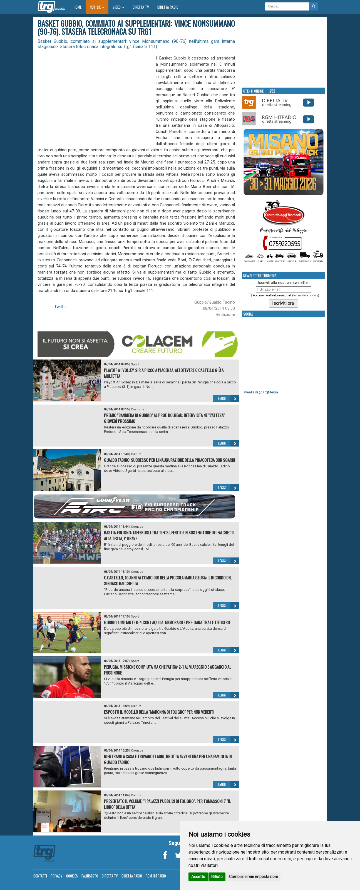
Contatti (40, 876)
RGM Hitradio (156, 876)
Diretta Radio (167, 7)
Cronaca (137, 527)
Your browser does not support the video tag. (284, 51)
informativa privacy (305, 295)
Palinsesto (89, 876)
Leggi (228, 398)
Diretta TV (141, 7)
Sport (135, 364)
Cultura (136, 454)
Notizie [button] (97, 7)
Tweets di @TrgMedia (260, 392)
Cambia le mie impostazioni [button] (253, 876)
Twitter (60, 306)
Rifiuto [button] (217, 876)
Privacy (57, 876)
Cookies (72, 876)
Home (80, 7)
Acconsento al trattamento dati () (286, 295)
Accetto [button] (198, 876)
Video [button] (118, 7)
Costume (137, 409)
